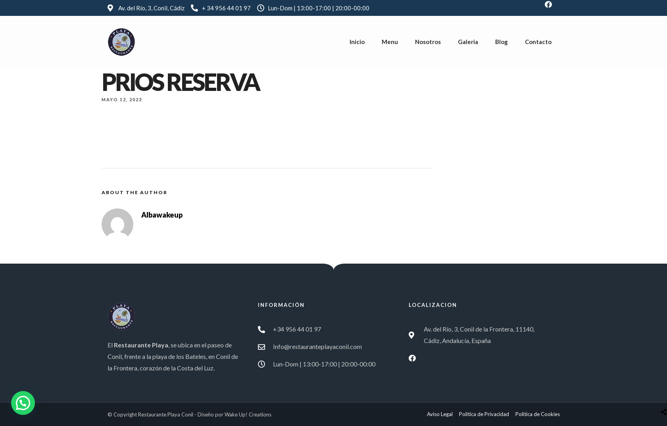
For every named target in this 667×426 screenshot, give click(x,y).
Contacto (538, 41)
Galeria (468, 41)
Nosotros (428, 41)
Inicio (357, 41)
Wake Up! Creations (248, 414)
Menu (390, 41)
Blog (501, 41)
